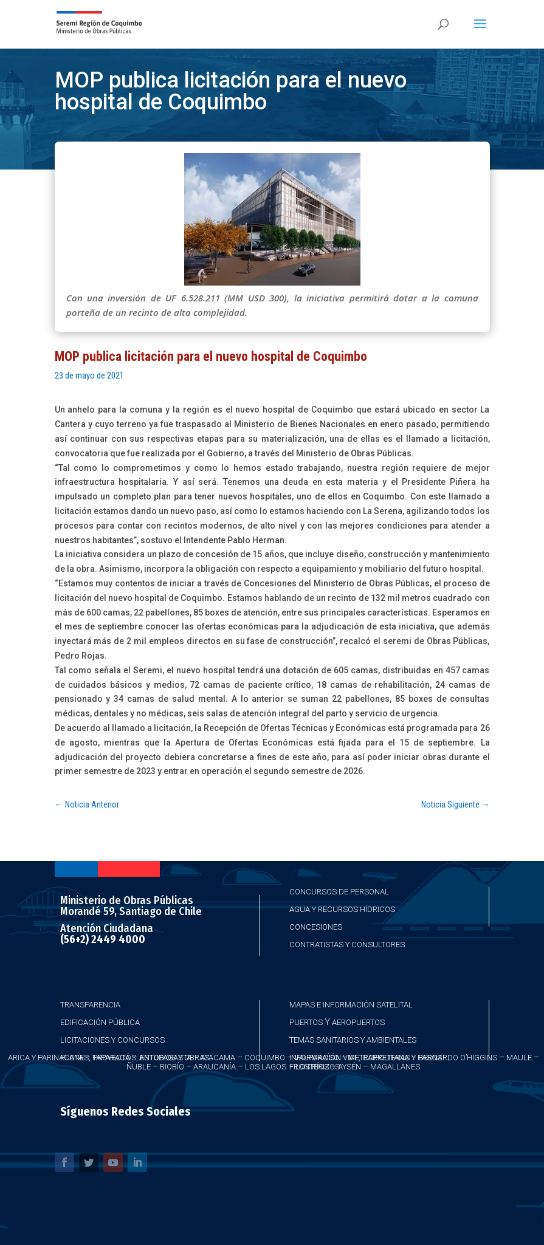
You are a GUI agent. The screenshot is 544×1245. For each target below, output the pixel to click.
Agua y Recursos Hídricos (342, 909)
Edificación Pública (100, 1022)
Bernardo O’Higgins (457, 1057)
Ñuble (138, 1066)
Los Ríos (312, 1066)
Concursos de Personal (339, 891)
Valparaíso (316, 1057)
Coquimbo (264, 1057)
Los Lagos (265, 1066)
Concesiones (315, 926)
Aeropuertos (358, 1022)
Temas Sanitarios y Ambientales (352, 1039)
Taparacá (111, 1057)
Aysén (349, 1066)
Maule (519, 1057)
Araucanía (214, 1066)
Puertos (306, 1022)
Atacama (218, 1057)
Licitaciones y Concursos (112, 1039)
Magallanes (395, 1066)
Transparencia (90, 1004)
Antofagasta (165, 1057)
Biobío (172, 1066)
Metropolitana (378, 1057)
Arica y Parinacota (45, 1057)
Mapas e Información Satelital (351, 1004)
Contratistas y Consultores (347, 944)
